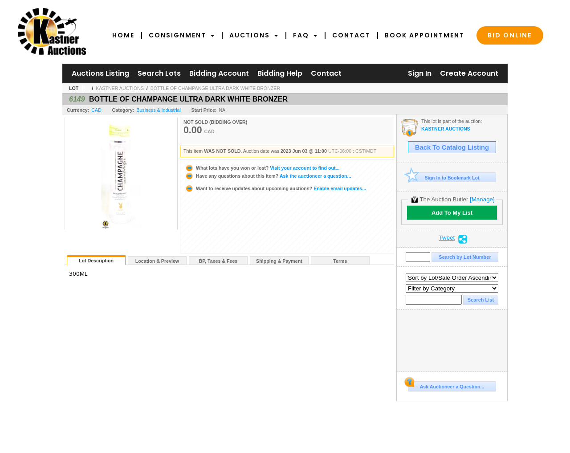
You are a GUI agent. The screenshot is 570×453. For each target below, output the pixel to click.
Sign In (420, 73)
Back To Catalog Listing (452, 147)
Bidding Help (279, 73)
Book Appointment (424, 35)
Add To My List (452, 212)
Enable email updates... (275, 188)
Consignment (182, 35)
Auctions (254, 35)
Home (123, 35)
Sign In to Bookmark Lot (444, 177)
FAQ (305, 35)
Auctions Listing (100, 73)
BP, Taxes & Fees (218, 261)
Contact (351, 35)
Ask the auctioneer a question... (268, 176)
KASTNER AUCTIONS (120, 88)
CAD (96, 110)
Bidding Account (219, 73)
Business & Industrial (158, 110)
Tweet (447, 238)
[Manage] (482, 199)
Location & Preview (157, 261)
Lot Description (96, 260)
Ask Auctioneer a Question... (446, 385)
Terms (340, 261)
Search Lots (159, 73)
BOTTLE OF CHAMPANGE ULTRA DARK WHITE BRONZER (216, 88)
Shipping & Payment (279, 261)
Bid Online (510, 35)
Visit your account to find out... (262, 168)
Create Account (469, 73)
